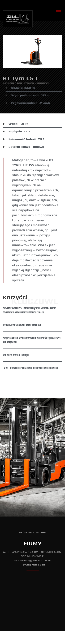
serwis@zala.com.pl (34, 527)
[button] (58, 10)
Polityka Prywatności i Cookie (32, 618)
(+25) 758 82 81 (34, 531)
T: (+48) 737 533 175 (32, 626)
